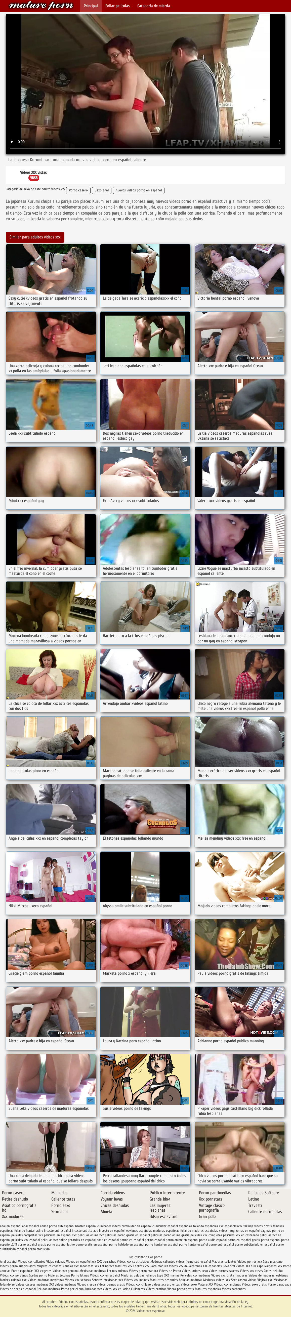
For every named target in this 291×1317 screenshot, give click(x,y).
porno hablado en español (126, 1244)
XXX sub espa (254, 1266)
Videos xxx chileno (139, 1284)
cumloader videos (109, 1226)
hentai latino (34, 1230)
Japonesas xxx (90, 1266)
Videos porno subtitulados (18, 1266)
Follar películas (117, 6)
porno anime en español (182, 1240)
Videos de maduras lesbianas (268, 1275)
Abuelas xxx (71, 1266)
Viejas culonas (55, 1261)
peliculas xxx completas (206, 1235)
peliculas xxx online (54, 1240)
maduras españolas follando (172, 1230)
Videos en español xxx (81, 1261)
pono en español (108, 1240)
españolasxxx (233, 1226)
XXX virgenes (43, 1271)
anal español (30, 1226)
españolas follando (191, 1226)
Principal (91, 6)
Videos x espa (86, 1284)
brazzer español (85, 1226)
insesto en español (111, 1230)
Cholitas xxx (141, 1266)
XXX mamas (171, 1275)
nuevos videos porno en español (139, 190)
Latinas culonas (117, 1271)
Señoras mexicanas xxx (108, 1280)
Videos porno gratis (180, 1289)
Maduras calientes (224, 1261)
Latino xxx (107, 1266)
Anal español (8, 1261)
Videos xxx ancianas (227, 1284)
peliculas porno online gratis (170, 1235)
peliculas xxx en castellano (241, 1235)
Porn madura (159, 1266)
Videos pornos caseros (224, 1271)
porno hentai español (193, 1244)
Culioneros (138, 1289)
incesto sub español (57, 1230)
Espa (160, 1275)
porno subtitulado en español (255, 1244)
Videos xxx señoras (78, 1280)
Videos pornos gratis (111, 1284)
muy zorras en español (244, 1230)
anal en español (10, 1226)
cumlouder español (165, 1226)
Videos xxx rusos (251, 1271)
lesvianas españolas (139, 1230)
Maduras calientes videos (167, 1261)
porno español (270, 1240)
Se (13, 1284)
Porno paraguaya (279, 1284)
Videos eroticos (156, 1289)
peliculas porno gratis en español (127, 1235)
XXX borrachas (106, 1261)
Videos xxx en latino (116, 1289)
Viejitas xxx (265, 1280)
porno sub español (221, 1244)
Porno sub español (199, 1261)
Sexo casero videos (243, 1280)
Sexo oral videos (234, 1266)
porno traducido (39, 1249)
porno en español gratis (244, 1240)
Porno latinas (80, 1275)
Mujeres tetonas (59, 1275)
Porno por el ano (72, 1289)
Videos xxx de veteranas (185, 1266)
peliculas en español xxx (60, 1235)
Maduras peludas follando (138, 1275)
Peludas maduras (48, 1289)
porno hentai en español (161, 1244)
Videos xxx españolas (41, 5)
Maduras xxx (124, 1266)
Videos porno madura (143, 1271)
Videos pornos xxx (249, 1261)
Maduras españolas (208, 1289)
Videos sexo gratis (254, 1284)
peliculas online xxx (91, 1235)
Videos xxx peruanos (14, 1275)
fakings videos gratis (257, 1226)
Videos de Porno (170, 1271)
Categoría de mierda (153, 6)
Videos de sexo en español (18, 1289)
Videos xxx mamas (136, 1280)
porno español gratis (32, 1244)
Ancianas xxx (93, 1289)
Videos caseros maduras (32, 1284)
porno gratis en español (92, 1244)
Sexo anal (102, 190)
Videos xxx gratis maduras (229, 1275)
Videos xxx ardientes (166, 1284)
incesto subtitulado (85, 1230)
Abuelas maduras (191, 1280)
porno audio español (213, 1240)
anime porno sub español (57, 1226)
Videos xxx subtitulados (133, 1261)
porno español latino (61, 1244)
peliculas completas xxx (27, 1235)
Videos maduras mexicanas (46, 1280)
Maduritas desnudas (164, 1280)
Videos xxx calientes (31, 1261)
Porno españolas (22, 1271)
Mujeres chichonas (49, 1266)
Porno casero (78, 190)
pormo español (155, 1240)
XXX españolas (212, 1266)
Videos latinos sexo (195, 1271)
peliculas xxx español (25, 1240)
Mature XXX (205, 1284)
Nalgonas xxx (273, 1266)
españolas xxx (214, 1226)
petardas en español (82, 1240)
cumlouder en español (136, 1226)
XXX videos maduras (63, 1284)
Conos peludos (273, 1271)
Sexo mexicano (272, 1261)
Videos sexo (189, 1284)
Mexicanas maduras (92, 1271)
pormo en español (132, 1240)
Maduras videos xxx (216, 1280)
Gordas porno (38, 1275)
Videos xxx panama (66, 1271)
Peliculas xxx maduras (195, 1275)
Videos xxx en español (105, 1275)
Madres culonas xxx (13, 1280)
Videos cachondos (234, 1289)
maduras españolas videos (210, 1230)
